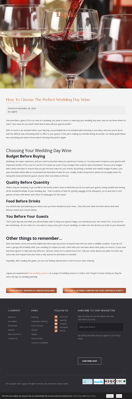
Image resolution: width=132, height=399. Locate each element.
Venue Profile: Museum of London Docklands (31, 290)
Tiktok (62, 331)
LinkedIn (63, 320)
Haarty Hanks (62, 383)
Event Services (37, 325)
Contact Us (110, 28)
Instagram (64, 327)
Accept (110, 396)
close (119, 396)
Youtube (63, 324)
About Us (23, 28)
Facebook (64, 317)
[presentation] (99, 347)
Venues (69, 28)
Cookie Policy (77, 396)
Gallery (83, 28)
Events (56, 28)
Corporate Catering (39, 321)
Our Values (12, 321)
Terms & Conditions (39, 342)
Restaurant (40, 28)
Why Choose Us (14, 334)
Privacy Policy (37, 338)
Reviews (11, 330)
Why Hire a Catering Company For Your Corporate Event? (94, 290)
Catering (34, 317)
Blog (95, 28)
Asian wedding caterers (38, 273)
